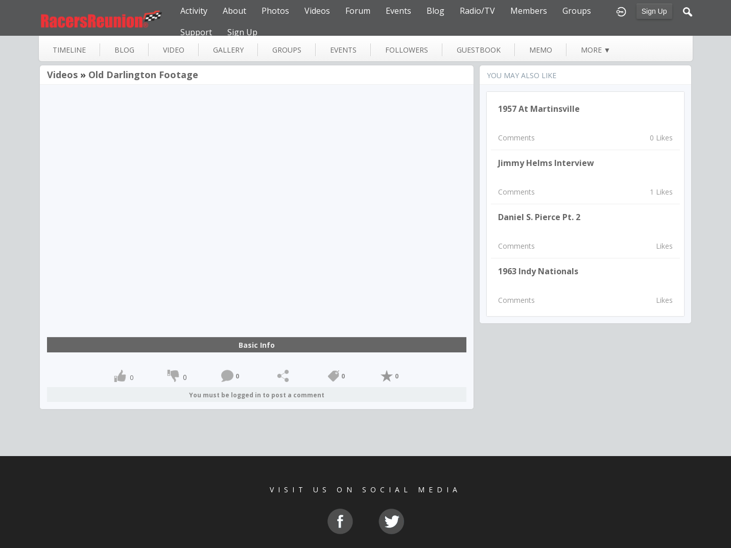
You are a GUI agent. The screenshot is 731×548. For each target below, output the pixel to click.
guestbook (479, 50)
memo (540, 50)
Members (528, 10)
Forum (357, 10)
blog (124, 50)
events (343, 50)
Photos (275, 10)
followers (406, 50)
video (173, 50)
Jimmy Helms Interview (546, 163)
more (596, 50)
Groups (576, 10)
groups (286, 50)
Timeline (69, 50)
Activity (193, 10)
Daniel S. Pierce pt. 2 (539, 217)
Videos (317, 10)
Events (398, 10)
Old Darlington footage (143, 74)
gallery (228, 50)
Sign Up (654, 11)
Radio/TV (477, 10)
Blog (435, 10)
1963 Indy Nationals (538, 271)
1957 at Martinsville (539, 108)
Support (196, 32)
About (234, 10)
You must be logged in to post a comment (256, 395)
